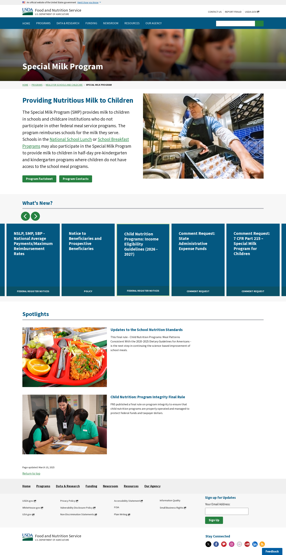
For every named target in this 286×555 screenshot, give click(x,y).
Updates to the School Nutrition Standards (146, 329)
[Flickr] (239, 544)
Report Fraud (233, 11)
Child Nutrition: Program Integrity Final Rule (147, 396)
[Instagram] (232, 544)
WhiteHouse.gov (31, 507)
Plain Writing (120, 514)
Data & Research (68, 486)
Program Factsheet (39, 179)
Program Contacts (75, 179)
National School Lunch (71, 139)
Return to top (31, 473)
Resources (131, 486)
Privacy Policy (67, 500)
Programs (37, 84)
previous (25, 216)
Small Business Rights (171, 507)
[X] (208, 544)
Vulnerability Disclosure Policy (76, 507)
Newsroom (110, 486)
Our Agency (152, 486)
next (35, 216)
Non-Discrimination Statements (77, 514)
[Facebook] (216, 544)
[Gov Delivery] (224, 544)
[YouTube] (247, 544)
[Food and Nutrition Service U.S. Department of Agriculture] (51, 11)
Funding (91, 486)
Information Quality (170, 500)
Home (25, 84)
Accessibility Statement (127, 500)
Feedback (272, 551)
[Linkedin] (255, 544)
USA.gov (27, 514)
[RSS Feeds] (262, 544)
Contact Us (215, 11)
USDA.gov (250, 11)
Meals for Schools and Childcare (64, 84)
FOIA (116, 507)
